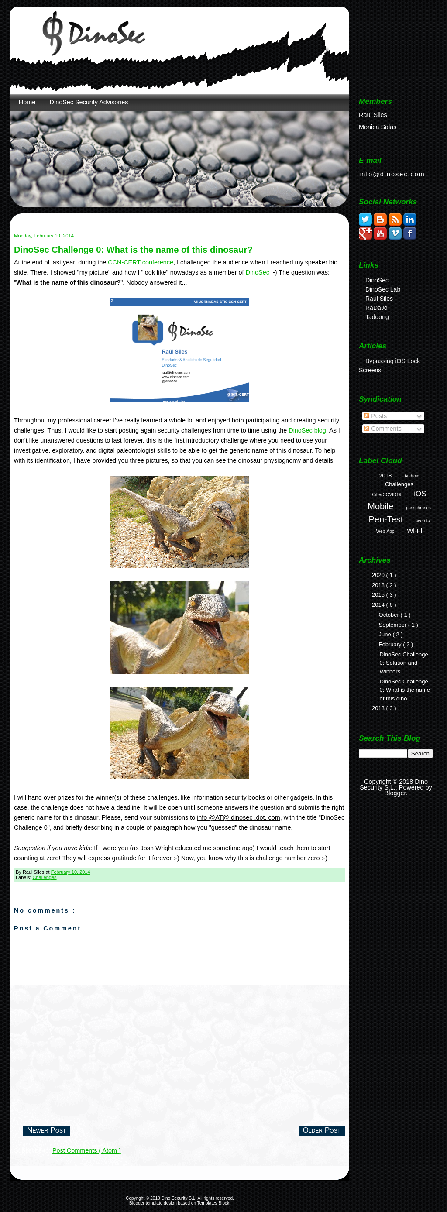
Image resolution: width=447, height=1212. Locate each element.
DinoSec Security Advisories (89, 102)
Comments (383, 428)
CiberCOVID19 (387, 494)
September (393, 624)
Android (411, 476)
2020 (379, 575)
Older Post (321, 1130)
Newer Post (46, 1130)
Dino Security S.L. (180, 1198)
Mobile (380, 506)
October (390, 614)
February (391, 644)
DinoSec (257, 272)
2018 (385, 475)
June (386, 634)
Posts (375, 415)
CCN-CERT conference (140, 262)
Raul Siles (379, 298)
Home (27, 102)
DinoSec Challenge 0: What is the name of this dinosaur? (133, 249)
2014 (379, 604)
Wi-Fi (414, 530)
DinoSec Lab (382, 289)
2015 (379, 594)
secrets (423, 520)
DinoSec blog (307, 430)
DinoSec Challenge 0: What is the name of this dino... (404, 690)
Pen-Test (385, 519)
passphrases (418, 507)
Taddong (377, 316)
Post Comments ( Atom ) (86, 1150)
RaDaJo (376, 307)
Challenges (45, 877)
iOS (420, 494)
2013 (379, 708)
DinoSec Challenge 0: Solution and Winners (403, 663)
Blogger (395, 793)
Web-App (385, 531)
